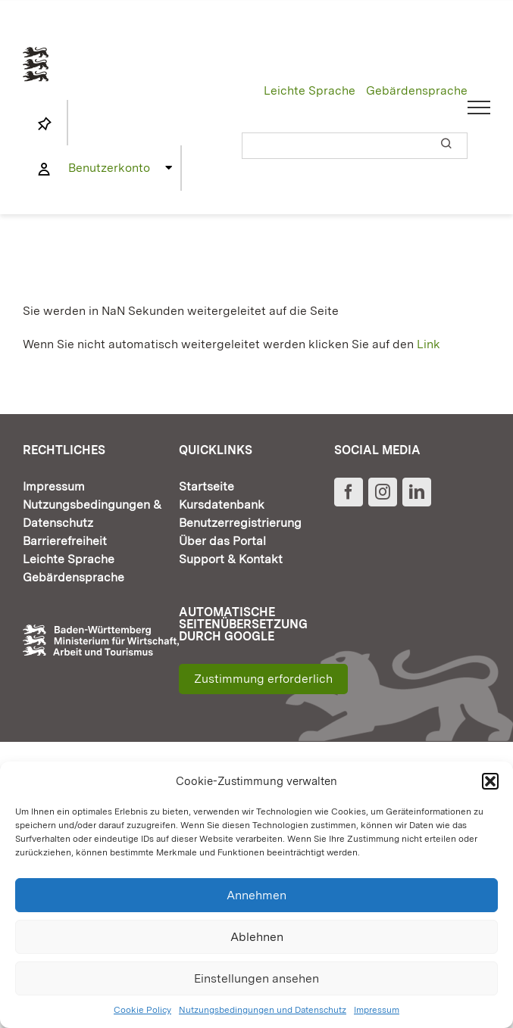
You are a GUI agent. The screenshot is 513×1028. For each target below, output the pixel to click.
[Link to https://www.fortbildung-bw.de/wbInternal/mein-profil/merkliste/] (45, 124)
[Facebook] (348, 492)
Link (428, 344)
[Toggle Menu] (479, 107)
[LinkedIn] (416, 492)
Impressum (376, 1010)
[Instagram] (382, 492)
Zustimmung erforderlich (263, 678)
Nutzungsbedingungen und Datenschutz (262, 1010)
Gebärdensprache (417, 90)
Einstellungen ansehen (256, 978)
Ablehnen (256, 937)
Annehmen (256, 895)
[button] (490, 781)
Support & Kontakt (231, 559)
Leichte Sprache (309, 90)
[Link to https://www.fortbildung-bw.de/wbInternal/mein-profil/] (44, 169)
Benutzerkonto (109, 167)
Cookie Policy (142, 1010)
